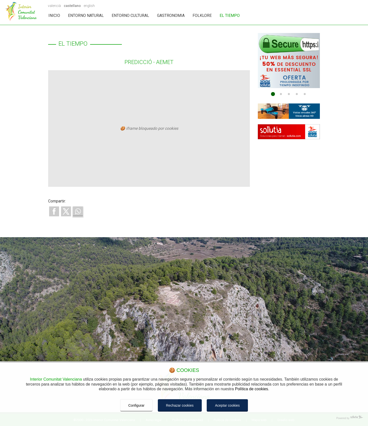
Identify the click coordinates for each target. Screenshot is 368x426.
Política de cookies (251, 389)
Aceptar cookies (227, 405)
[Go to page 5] (305, 94)
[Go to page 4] (297, 94)
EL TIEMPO (230, 15)
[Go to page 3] (289, 94)
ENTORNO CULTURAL (130, 15)
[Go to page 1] (273, 94)
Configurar (136, 405)
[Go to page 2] (281, 94)
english (89, 6)
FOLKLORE (202, 15)
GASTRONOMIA (171, 15)
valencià (54, 6)
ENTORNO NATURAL (86, 15)
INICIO (54, 15)
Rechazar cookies (180, 405)
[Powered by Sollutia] (184, 418)
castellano (72, 6)
